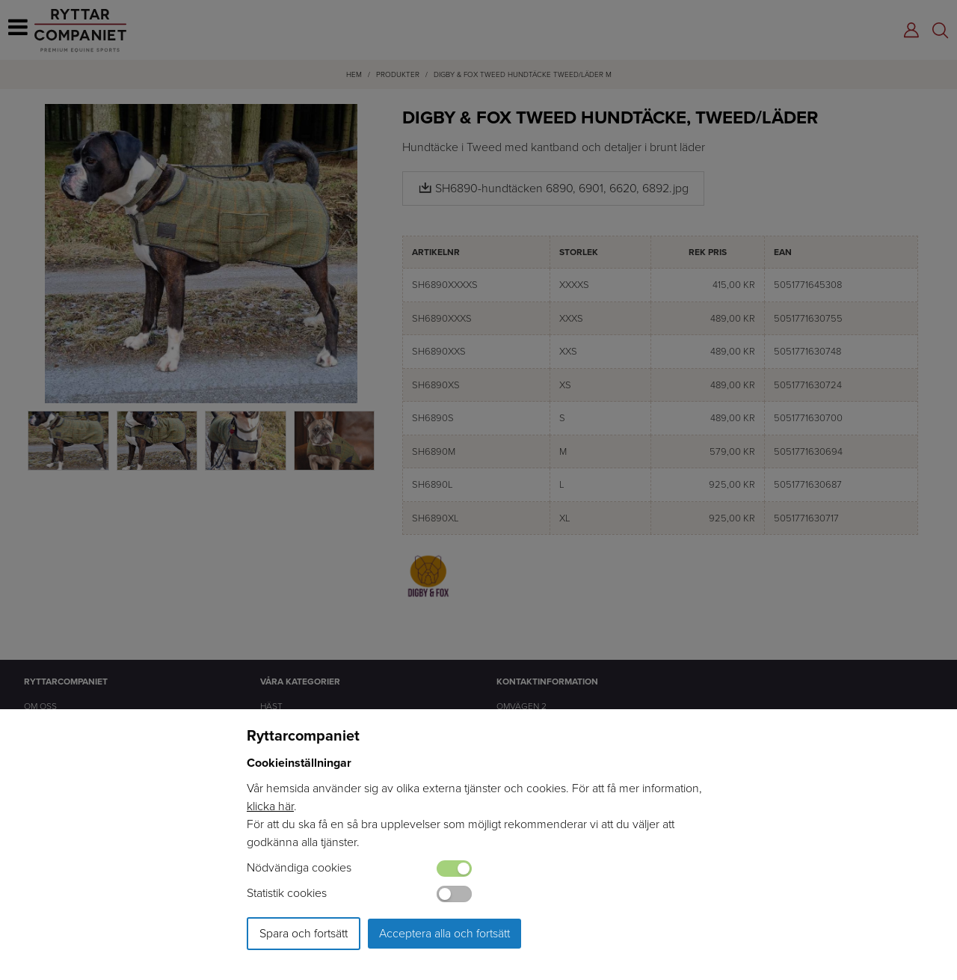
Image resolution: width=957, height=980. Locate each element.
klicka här (270, 806)
